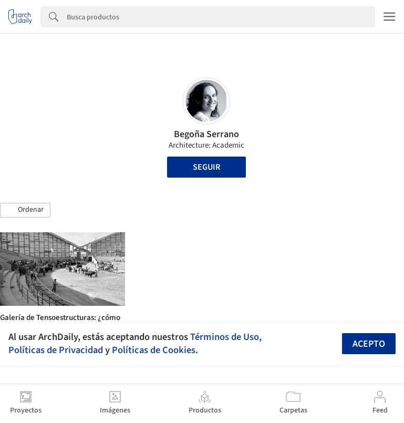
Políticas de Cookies (153, 350)
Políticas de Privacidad (55, 350)
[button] (25, 210)
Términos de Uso (224, 337)
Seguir (206, 167)
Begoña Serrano (206, 134)
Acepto (369, 343)
